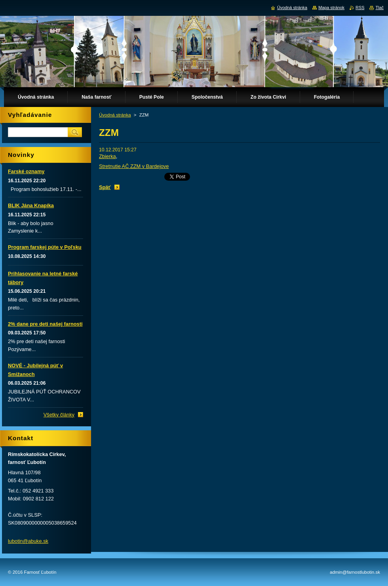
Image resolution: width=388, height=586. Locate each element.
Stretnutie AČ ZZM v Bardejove (134, 166)
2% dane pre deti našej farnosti (45, 324)
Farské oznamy (26, 171)
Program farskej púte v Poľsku (45, 247)
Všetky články (59, 415)
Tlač (379, 7)
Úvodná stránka (115, 115)
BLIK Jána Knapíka (31, 205)
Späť (105, 187)
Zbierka (107, 156)
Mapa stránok (331, 7)
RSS (360, 7)
